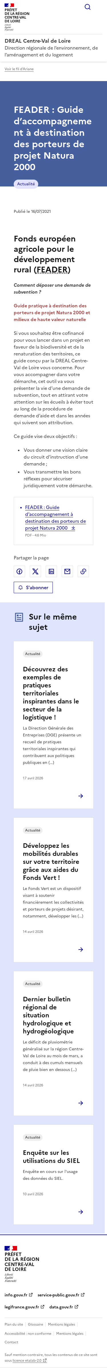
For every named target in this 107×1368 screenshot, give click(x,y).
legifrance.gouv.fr (22, 1307)
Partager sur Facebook (19, 571)
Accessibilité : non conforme (28, 1333)
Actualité (26, 184)
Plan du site (14, 1324)
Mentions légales (61, 1324)
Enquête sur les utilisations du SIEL (51, 1156)
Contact (11, 1342)
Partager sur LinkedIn (51, 571)
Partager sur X (35, 571)
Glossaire (35, 1324)
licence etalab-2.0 (27, 1360)
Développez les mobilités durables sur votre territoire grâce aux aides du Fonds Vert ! (51, 861)
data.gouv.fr (61, 1307)
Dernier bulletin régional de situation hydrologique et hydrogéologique (48, 1015)
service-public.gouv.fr (58, 1295)
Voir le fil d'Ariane (19, 69)
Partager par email (67, 571)
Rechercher (87, 7)
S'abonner (33, 587)
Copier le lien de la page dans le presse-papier (83, 571)
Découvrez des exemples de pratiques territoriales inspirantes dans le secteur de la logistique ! (51, 693)
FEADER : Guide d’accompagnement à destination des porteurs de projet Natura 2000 (55, 517)
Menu (99, 7)
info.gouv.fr (16, 1295)
